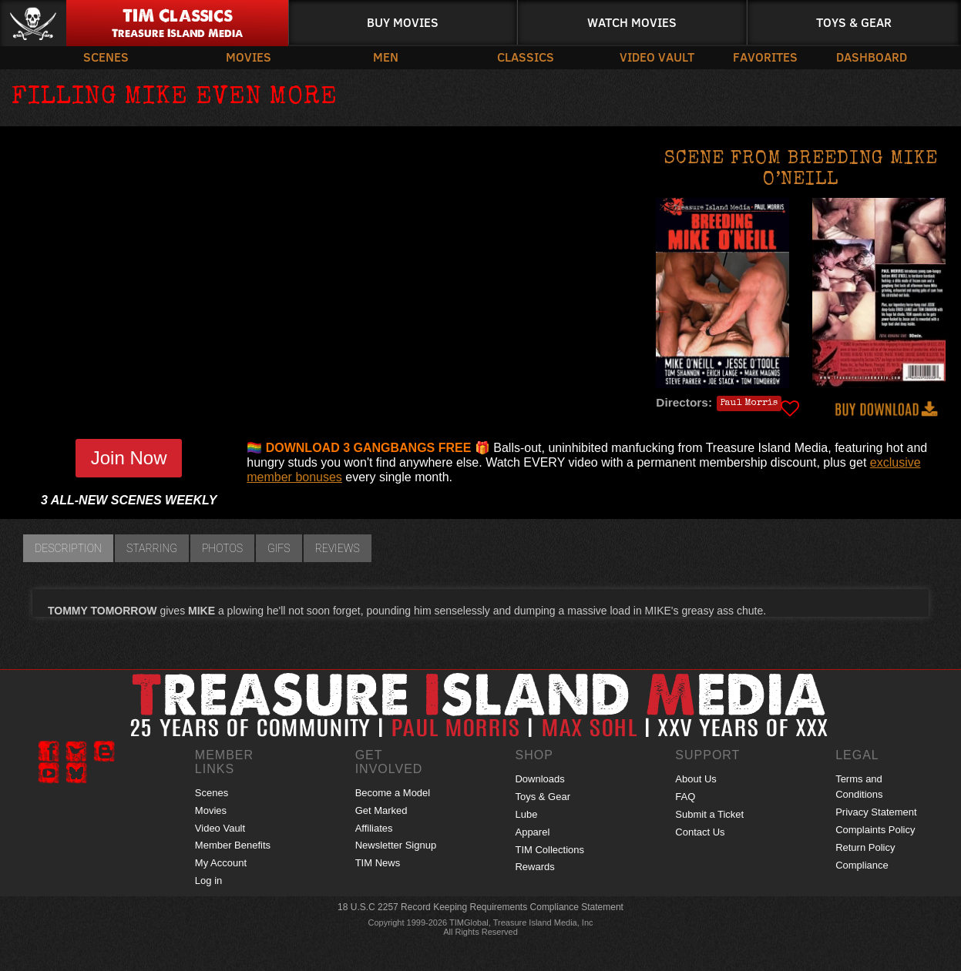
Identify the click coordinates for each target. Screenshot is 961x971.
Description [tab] (68, 548)
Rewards (534, 866)
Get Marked (381, 810)
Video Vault (657, 57)
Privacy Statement (876, 812)
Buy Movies (402, 22)
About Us (695, 779)
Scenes (106, 57)
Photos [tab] (222, 548)
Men (385, 57)
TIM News (378, 863)
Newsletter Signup (396, 845)
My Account (221, 863)
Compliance (862, 865)
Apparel (532, 832)
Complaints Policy (875, 829)
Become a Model (393, 793)
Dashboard (871, 57)
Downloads (539, 779)
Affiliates (374, 828)
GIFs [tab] (279, 548)
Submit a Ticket (709, 814)
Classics (525, 57)
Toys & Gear (854, 22)
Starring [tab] (151, 548)
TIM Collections (549, 849)
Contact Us (699, 832)
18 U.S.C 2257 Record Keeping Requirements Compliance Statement (480, 907)
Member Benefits (232, 845)
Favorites (765, 57)
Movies (248, 57)
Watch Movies (632, 22)
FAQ (685, 796)
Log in (208, 880)
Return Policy (865, 847)
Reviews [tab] (337, 548)
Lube (526, 814)
